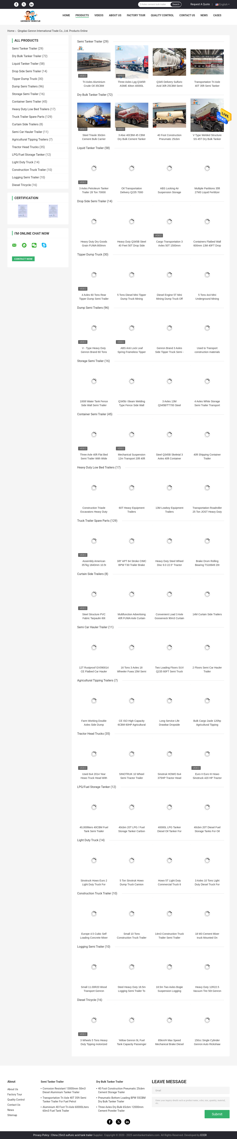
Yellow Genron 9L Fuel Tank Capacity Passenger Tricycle (131, 1044)
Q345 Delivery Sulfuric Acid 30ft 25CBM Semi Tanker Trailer (169, 85)
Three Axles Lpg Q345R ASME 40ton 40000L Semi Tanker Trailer (131, 85)
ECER (203, 1135)
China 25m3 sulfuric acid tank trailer (72, 1135)
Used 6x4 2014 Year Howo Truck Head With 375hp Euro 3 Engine (94, 778)
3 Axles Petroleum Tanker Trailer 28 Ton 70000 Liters (94, 192)
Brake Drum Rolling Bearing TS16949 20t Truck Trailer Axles (207, 565)
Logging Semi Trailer (25, 177)
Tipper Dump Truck (24, 79)
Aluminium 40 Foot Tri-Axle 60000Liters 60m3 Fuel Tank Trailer (66, 1109)
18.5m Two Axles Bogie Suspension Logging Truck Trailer (169, 991)
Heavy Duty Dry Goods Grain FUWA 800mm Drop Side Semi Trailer (94, 245)
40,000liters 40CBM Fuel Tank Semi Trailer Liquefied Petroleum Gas (94, 831)
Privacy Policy (41, 1135)
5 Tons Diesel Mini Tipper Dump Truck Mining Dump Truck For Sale (131, 298)
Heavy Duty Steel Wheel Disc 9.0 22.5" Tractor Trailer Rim (169, 565)
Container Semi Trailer (26, 101)
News (204, 15)
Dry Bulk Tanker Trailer (26, 56)
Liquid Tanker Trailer (25, 63)
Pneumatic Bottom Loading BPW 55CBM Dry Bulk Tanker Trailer (122, 1099)
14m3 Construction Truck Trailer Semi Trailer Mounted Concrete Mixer (169, 937)
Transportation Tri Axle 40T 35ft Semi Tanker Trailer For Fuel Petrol (207, 85)
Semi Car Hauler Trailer (27, 132)
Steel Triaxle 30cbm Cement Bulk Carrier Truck (94, 139)
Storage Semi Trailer (25, 94)
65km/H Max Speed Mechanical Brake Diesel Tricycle (169, 1044)
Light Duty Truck (22, 162)
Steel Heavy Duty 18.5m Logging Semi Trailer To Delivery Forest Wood (132, 991)
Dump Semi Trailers (25, 86)
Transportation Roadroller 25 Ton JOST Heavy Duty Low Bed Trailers (207, 511)
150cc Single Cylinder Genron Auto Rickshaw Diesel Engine (207, 1044)
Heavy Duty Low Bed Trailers (30, 109)
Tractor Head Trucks (25, 147)
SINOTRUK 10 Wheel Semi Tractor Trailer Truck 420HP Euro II (131, 778)
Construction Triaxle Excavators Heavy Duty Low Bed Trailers (93, 511)
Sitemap (12, 1115)
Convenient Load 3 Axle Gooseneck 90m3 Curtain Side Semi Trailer (169, 618)
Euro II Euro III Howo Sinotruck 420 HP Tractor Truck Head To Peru (207, 778)
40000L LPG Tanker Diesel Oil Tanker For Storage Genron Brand (169, 831)
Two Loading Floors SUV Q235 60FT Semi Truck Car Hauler (169, 671)
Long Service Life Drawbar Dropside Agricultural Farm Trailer (169, 724)
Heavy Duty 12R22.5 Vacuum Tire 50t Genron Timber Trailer (207, 991)
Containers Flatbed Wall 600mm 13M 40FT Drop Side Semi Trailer (207, 245)
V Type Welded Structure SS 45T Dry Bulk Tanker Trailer (207, 139)
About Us (115, 15)
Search (175, 4)
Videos (99, 15)
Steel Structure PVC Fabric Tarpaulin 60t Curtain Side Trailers (94, 618)
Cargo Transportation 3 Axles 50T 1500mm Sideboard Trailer (169, 245)
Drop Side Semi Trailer (26, 71)
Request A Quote (200, 4)
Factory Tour (136, 15)
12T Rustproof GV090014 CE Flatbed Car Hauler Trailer (94, 671)
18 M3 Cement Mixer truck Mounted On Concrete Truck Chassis (207, 937)
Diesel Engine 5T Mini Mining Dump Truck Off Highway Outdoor (169, 298)
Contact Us (187, 15)
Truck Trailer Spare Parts (28, 117)
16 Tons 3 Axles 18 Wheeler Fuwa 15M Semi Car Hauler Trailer (131, 671)
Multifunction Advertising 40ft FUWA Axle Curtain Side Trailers (132, 618)
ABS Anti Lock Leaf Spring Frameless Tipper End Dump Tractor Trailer (131, 352)
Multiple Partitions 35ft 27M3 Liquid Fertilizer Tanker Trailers (207, 192)
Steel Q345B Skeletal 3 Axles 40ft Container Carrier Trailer (169, 458)
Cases (217, 15)
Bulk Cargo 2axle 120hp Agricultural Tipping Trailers (207, 724)
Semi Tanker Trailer (24, 48)
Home (66, 15)
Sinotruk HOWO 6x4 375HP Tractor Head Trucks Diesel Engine (169, 778)
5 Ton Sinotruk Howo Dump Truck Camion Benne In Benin (132, 884)
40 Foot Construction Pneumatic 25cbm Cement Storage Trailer (169, 139)
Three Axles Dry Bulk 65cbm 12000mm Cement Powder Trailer (120, 1109)
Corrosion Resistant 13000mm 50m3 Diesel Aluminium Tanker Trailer (64, 1090)
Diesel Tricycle (21, 185)
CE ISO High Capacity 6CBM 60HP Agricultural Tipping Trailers (132, 724)
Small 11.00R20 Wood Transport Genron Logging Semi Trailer (94, 991)
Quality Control (162, 15)
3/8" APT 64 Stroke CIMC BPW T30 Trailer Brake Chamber (131, 565)
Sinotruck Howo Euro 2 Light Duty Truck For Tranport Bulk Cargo (94, 884)
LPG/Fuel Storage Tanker (28, 154)
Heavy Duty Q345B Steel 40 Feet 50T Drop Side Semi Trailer (131, 245)
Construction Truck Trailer (29, 170)
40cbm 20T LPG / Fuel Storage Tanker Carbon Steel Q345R (131, 831)
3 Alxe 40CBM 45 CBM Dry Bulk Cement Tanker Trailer (132, 139)
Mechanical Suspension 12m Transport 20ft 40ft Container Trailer (131, 458)
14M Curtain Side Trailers (207, 614)
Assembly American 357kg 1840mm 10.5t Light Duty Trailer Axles (94, 565)
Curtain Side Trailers (25, 124)
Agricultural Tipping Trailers (30, 139)
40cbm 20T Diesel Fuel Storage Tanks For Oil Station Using (207, 831)
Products (82, 15)
